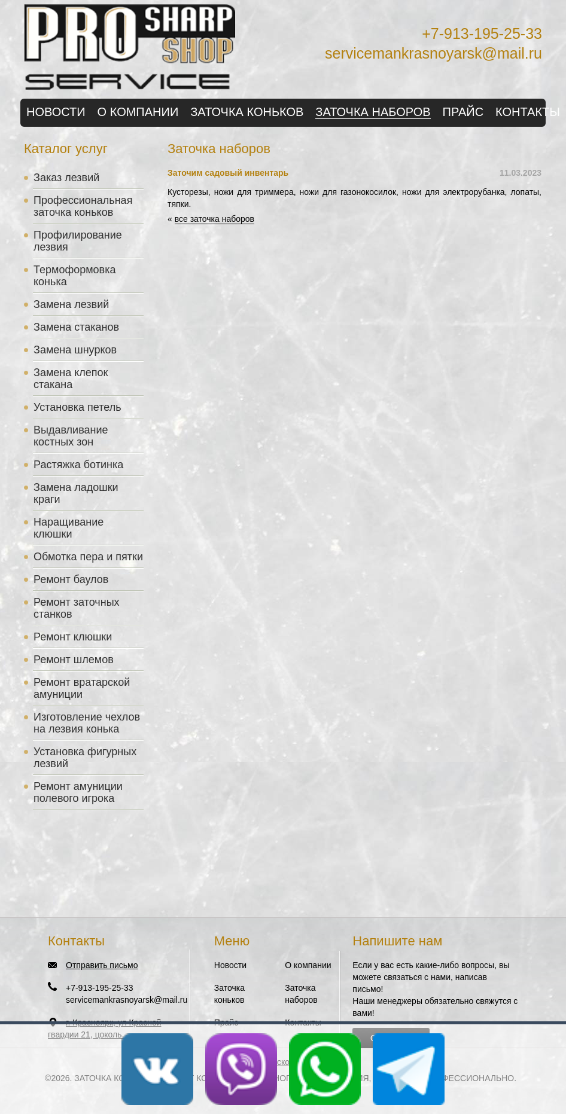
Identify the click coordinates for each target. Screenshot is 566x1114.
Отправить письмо (102, 965)
